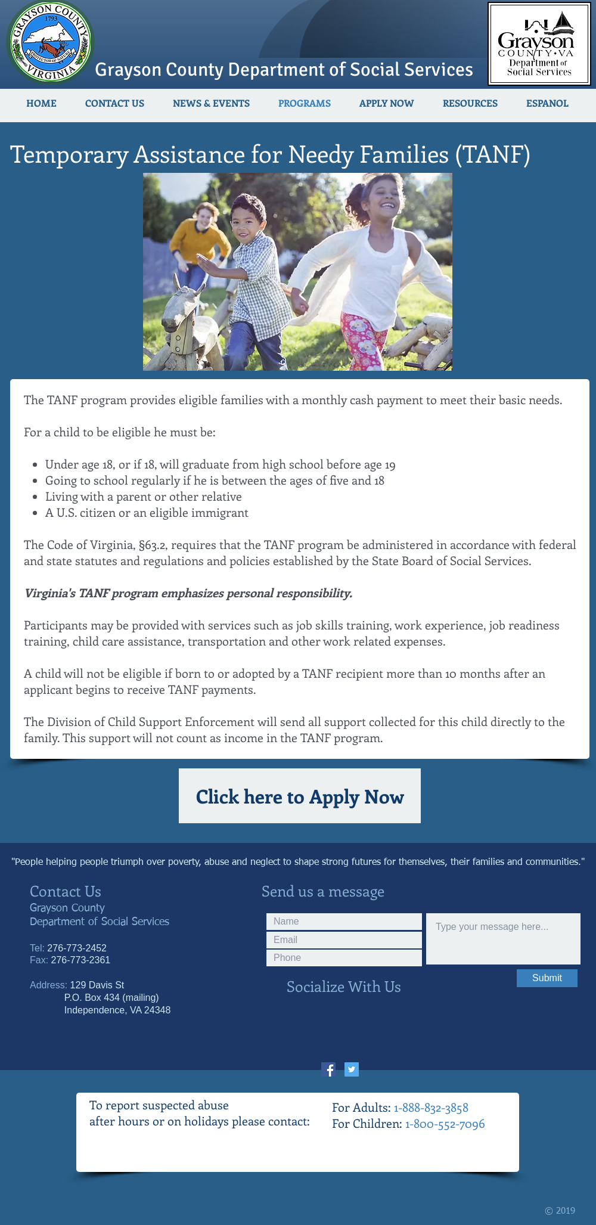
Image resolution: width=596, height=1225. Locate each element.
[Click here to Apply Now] (300, 795)
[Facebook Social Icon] (328, 1069)
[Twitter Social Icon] (351, 1069)
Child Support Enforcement (181, 721)
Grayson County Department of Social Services (284, 69)
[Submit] (547, 978)
